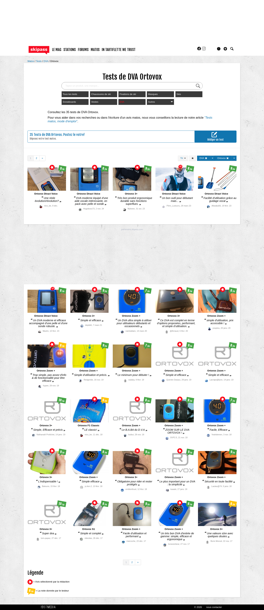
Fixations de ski (128, 94)
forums (83, 49)
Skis (179, 94)
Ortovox (54, 61)
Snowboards (69, 101)
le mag (56, 49)
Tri (183, 158)
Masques (153, 94)
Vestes (94, 101)
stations (69, 49)
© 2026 (198, 607)
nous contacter (214, 607)
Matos (31, 61)
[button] (225, 49)
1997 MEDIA (49, 607)
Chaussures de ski (101, 94)
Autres (160, 101)
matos (95, 49)
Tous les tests (70, 94)
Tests (39, 61)
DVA (46, 61)
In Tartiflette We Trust (118, 49)
